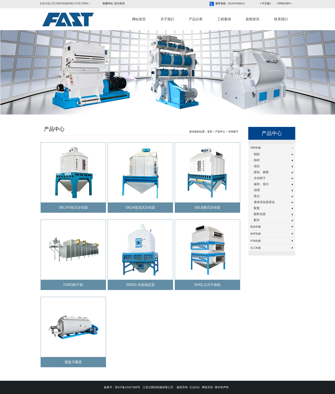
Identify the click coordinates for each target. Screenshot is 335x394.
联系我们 (281, 19)
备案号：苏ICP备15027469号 (122, 387)
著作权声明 (222, 387)
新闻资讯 (252, 19)
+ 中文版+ (265, 3)
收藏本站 (108, 3)
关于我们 (167, 19)
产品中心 (220, 131)
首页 (209, 131)
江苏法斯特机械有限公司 (158, 387)
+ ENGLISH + (284, 3)
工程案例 (224, 19)
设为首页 (120, 3)
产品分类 (196, 19)
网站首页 (139, 19)
